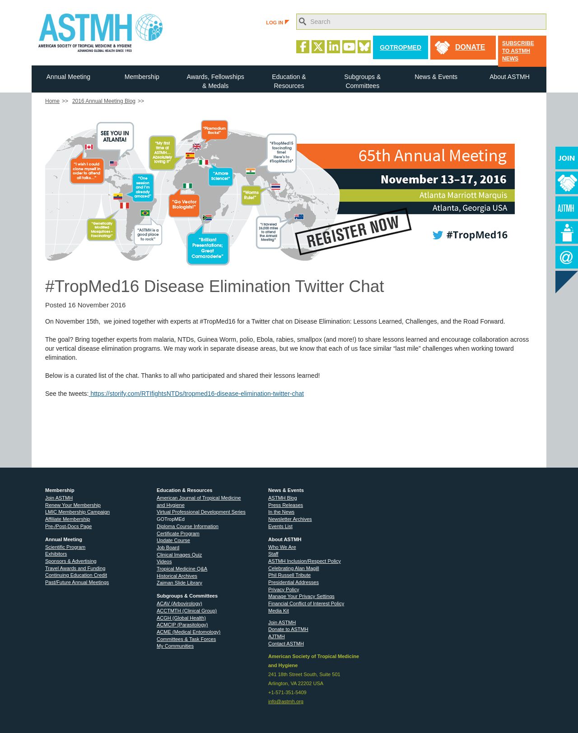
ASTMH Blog (282, 498)
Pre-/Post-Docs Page (68, 526)
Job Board (168, 547)
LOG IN (277, 22)
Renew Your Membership (73, 505)
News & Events (436, 76)
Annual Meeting (68, 76)
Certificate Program (178, 533)
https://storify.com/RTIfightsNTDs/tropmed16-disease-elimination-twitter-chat (196, 393)
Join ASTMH (59, 498)
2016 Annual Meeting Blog (103, 101)
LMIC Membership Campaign (77, 512)
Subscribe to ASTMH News (518, 51)
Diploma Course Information (188, 526)
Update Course (173, 540)
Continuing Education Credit (76, 575)
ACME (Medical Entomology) (188, 632)
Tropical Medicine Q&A (182, 568)
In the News (281, 512)
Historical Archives (177, 576)
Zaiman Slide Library (179, 582)
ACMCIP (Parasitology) (182, 624)
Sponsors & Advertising (71, 561)
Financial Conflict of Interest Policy (306, 603)
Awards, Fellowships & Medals (215, 81)
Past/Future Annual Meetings (77, 582)
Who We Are (282, 547)
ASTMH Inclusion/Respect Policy (304, 561)
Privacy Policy (283, 589)
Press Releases (285, 505)
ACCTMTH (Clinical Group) (187, 610)
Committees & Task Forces (186, 639)
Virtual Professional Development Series (201, 512)
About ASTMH (509, 76)
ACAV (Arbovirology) (179, 603)
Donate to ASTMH (288, 629)
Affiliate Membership (67, 519)
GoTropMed (400, 47)
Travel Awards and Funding (75, 568)
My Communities (175, 646)
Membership (142, 76)
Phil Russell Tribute (289, 575)
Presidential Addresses (293, 582)
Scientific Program (65, 547)
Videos (164, 561)
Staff (273, 554)
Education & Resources (289, 81)
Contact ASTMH (286, 643)
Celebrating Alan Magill (293, 568)
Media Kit (278, 610)
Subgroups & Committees (362, 81)
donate (470, 47)
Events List (280, 526)
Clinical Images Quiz (179, 554)
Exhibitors (56, 554)
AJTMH (276, 636)
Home (52, 101)
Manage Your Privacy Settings (301, 596)
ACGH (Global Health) (181, 618)
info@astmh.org (285, 701)
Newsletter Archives (290, 519)
